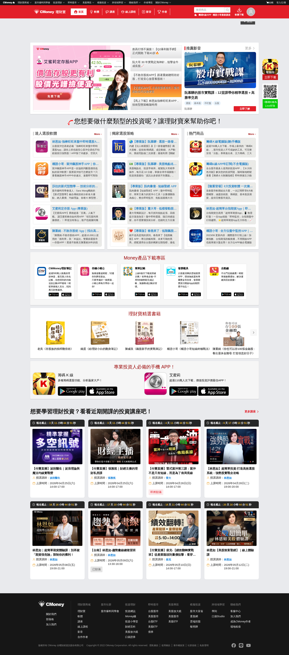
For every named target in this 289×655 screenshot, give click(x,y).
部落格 (50, 619)
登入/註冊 (281, 2)
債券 (150, 631)
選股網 (194, 616)
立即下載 (270, 77)
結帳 (270, 2)
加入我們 (51, 624)
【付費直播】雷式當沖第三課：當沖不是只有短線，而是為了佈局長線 (172, 471)
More (97, 134)
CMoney (9, 2)
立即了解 (245, 108)
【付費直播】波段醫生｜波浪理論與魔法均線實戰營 (56, 471)
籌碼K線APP (205, 15)
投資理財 (57, 2)
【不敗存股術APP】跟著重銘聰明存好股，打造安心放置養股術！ (155, 76)
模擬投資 (101, 2)
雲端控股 (195, 621)
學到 (214, 611)
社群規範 (192, 645)
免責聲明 (204, 645)
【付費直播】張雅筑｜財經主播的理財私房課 (114, 471)
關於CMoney (162, 2)
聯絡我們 (133, 2)
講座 (110, 12)
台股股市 (153, 611)
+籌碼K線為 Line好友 (270, 103)
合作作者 (83, 637)
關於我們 (51, 614)
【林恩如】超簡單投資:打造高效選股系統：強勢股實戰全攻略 (231, 471)
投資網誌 (130, 611)
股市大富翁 (196, 611)
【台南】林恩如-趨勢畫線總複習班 (113, 550)
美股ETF (153, 626)
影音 (146, 12)
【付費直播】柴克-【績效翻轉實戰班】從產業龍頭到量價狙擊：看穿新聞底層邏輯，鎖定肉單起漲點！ (172, 553)
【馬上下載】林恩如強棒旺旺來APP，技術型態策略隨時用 (155, 102)
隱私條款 (153, 645)
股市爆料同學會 (42, 2)
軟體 (94, 12)
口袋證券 (130, 637)
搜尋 (227, 10)
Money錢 (130, 616)
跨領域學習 (117, 2)
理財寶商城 (23, 2)
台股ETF (153, 621)
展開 (248, 37)
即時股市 (72, 2)
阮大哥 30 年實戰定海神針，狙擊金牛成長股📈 (155, 63)
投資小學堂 (131, 621)
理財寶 (81, 611)
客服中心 (235, 611)
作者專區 (148, 2)
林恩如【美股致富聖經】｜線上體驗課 (230, 552)
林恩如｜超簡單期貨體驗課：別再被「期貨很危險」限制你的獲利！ (56, 552)
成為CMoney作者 (240, 621)
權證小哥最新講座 (221, 15)
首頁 (78, 12)
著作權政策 (178, 645)
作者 (162, 12)
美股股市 (153, 616)
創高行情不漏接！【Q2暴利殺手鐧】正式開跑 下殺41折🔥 (154, 51)
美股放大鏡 (131, 631)
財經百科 (130, 626)
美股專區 (87, 2)
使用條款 (165, 645)
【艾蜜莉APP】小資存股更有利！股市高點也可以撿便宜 (155, 89)
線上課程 (128, 12)
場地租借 (235, 626)
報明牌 (194, 626)
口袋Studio (218, 616)
